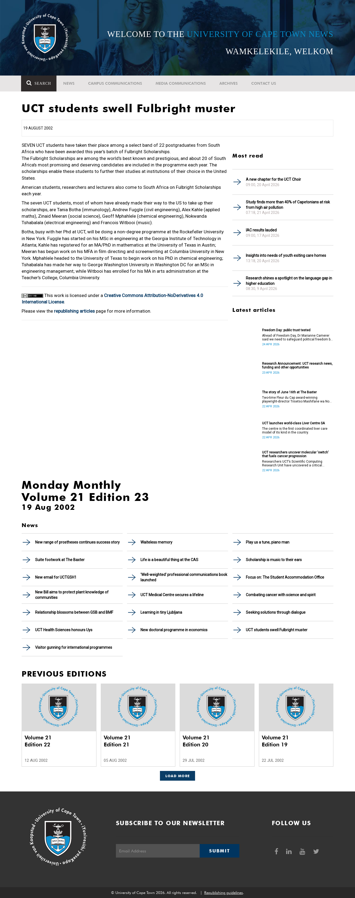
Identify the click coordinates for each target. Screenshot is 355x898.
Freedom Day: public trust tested (286, 330)
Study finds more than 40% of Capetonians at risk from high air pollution (288, 205)
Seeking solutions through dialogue (276, 612)
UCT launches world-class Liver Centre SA (293, 423)
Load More (177, 776)
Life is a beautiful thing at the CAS (169, 560)
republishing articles (74, 311)
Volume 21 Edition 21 (117, 741)
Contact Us (264, 83)
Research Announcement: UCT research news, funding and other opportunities (297, 365)
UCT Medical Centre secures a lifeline (172, 595)
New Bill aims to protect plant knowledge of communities (72, 595)
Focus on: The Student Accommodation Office (285, 577)
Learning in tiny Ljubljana (161, 612)
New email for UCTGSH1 (55, 577)
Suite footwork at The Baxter (60, 560)
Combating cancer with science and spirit (281, 595)
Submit (219, 850)
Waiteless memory (156, 542)
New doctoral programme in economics (173, 630)
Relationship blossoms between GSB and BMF (74, 612)
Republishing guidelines (223, 892)
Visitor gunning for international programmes (73, 647)
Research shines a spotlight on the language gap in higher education (289, 281)
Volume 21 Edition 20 (196, 741)
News (69, 83)
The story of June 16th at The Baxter (289, 392)
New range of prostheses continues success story (77, 542)
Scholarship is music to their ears (274, 560)
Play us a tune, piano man (267, 542)
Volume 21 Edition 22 (38, 741)
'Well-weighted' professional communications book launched (183, 577)
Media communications (181, 83)
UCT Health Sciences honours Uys (63, 630)
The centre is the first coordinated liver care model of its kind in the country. (294, 430)
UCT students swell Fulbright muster (276, 630)
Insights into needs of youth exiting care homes (286, 255)
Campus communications (116, 83)
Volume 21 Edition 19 (275, 741)
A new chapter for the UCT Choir (273, 179)
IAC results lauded (261, 230)
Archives (229, 83)
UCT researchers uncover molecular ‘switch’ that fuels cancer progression (295, 454)
